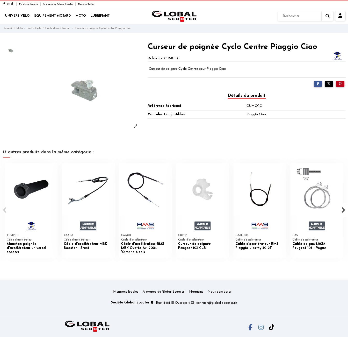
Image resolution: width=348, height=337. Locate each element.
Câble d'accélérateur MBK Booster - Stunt (85, 246)
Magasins (196, 292)
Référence (155, 58)
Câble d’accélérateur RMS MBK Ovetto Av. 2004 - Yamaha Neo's (142, 248)
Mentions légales (29, 4)
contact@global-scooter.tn (216, 303)
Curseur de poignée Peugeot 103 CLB (194, 246)
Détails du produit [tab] (247, 95)
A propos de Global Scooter (58, 4)
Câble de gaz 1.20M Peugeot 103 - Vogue (309, 246)
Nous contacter (86, 4)
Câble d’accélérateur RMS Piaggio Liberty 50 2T (256, 246)
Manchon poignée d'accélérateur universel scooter (26, 248)
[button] (5, 210)
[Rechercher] (306, 16)
